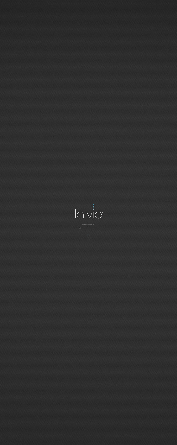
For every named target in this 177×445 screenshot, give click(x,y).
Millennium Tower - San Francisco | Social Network (88, 226)
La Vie (89, 211)
